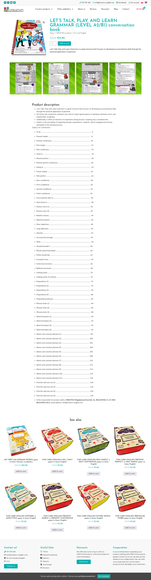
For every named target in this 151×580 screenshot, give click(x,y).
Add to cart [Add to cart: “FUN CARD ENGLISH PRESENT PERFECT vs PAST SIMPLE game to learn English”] (130, 474)
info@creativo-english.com (72, 402)
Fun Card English (79, 33)
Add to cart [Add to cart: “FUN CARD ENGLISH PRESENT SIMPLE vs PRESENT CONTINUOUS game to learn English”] (57, 530)
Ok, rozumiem (103, 576)
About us (81, 9)
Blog (116, 9)
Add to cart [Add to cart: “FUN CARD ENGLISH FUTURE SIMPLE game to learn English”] (94, 528)
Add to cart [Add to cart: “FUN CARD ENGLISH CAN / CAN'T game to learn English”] (57, 471)
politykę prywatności (87, 576)
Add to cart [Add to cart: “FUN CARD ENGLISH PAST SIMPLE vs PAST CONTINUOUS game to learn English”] (94, 474)
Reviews (93, 9)
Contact (125, 9)
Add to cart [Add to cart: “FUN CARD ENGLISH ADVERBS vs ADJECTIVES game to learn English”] (21, 528)
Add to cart (64, 43)
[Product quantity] (53, 43)
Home (52, 33)
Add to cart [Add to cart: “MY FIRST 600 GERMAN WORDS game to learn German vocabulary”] (21, 471)
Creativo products (43, 9)
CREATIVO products (64, 33)
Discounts (105, 9)
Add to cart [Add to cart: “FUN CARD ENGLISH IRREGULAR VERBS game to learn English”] (130, 528)
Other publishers (65, 9)
